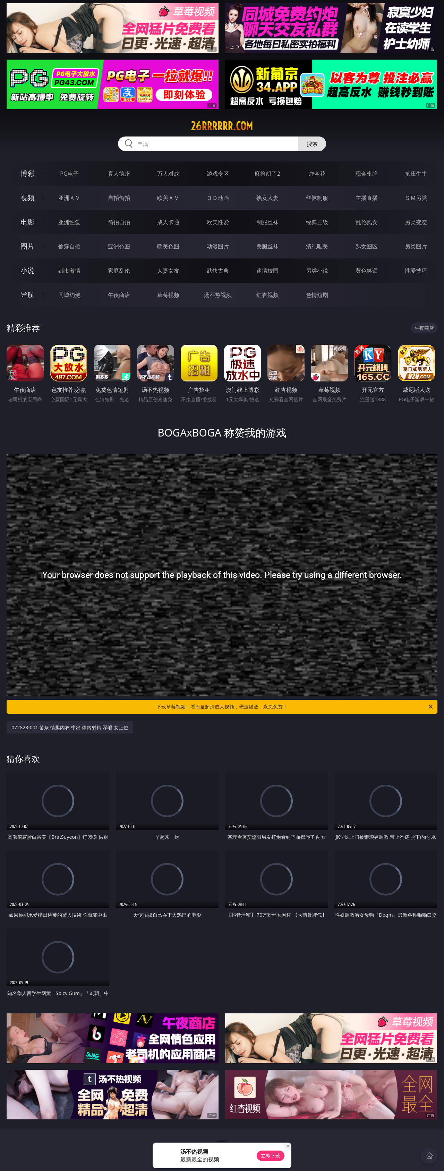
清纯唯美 (317, 246)
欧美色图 (168, 246)
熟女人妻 (267, 198)
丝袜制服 (317, 198)
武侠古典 (218, 270)
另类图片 (416, 246)
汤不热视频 (218, 295)
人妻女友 (168, 270)
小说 (27, 270)
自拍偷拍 (119, 198)
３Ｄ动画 (218, 198)
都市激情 (69, 270)
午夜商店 (119, 295)
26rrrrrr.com (222, 126)
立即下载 (270, 1155)
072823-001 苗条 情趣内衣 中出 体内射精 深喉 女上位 (69, 727)
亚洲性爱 (69, 222)
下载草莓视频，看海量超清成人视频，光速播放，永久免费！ (295, 707)
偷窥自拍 (69, 246)
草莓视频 (168, 295)
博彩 (27, 173)
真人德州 (119, 173)
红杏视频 (267, 295)
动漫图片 (218, 246)
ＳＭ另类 (416, 198)
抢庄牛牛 (416, 173)
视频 (27, 197)
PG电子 (69, 173)
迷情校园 (267, 270)
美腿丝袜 (267, 246)
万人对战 (168, 173)
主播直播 (367, 198)
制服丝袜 (267, 222)
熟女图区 (367, 246)
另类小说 (317, 270)
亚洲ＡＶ (69, 198)
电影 (27, 222)
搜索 (312, 144)
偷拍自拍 (119, 222)
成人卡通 (168, 222)
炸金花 (317, 173)
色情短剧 (317, 295)
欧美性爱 (218, 222)
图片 (27, 246)
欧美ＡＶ (168, 198)
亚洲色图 (119, 246)
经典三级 (317, 222)
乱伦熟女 (367, 222)
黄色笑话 (367, 270)
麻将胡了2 (267, 173)
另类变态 (416, 222)
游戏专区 (218, 173)
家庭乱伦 (119, 270)
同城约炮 (69, 295)
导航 (27, 294)
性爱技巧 (416, 270)
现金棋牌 (367, 173)
